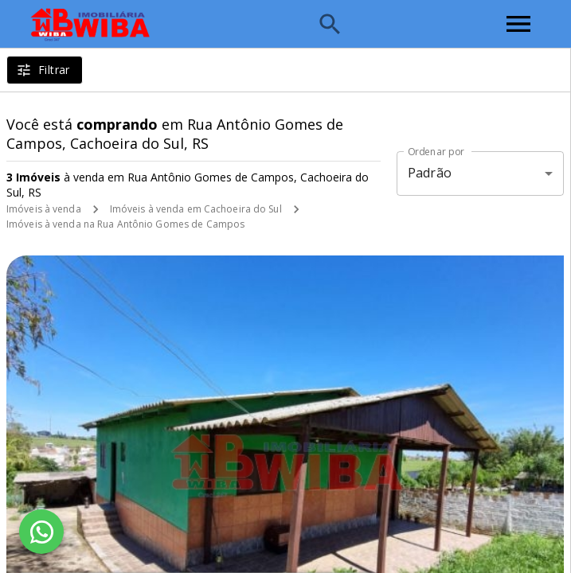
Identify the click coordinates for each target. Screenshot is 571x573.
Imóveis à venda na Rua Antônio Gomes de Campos (125, 224)
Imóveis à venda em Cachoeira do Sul (196, 209)
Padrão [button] (430, 172)
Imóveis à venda (43, 209)
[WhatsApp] (41, 531)
